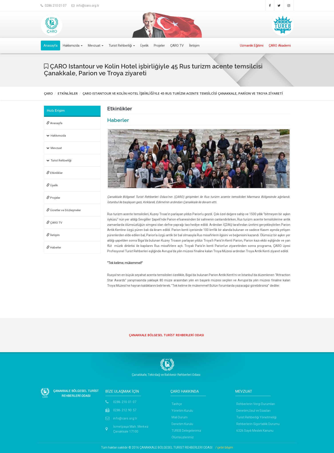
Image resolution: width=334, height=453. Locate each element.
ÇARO (48, 93)
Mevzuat (95, 46)
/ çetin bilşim (224, 447)
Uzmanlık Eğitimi (251, 46)
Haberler (53, 247)
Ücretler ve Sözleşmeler (63, 210)
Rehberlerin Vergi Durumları (255, 404)
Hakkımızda (73, 46)
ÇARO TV (177, 46)
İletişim (194, 46)
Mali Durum (180, 417)
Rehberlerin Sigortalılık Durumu (258, 424)
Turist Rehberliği (122, 46)
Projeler (159, 46)
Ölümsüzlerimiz (183, 437)
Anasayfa (50, 46)
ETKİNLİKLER (68, 93)
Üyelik (144, 46)
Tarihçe (177, 404)
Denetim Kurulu (182, 424)
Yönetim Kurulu (182, 410)
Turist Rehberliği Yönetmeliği (256, 417)
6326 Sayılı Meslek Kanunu (254, 430)
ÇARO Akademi (280, 46)
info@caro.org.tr (125, 418)
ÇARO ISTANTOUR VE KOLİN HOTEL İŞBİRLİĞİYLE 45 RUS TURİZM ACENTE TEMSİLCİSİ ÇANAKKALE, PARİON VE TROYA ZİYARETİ (183, 93)
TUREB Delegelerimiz (186, 430)
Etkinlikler (54, 173)
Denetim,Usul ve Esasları (253, 410)
